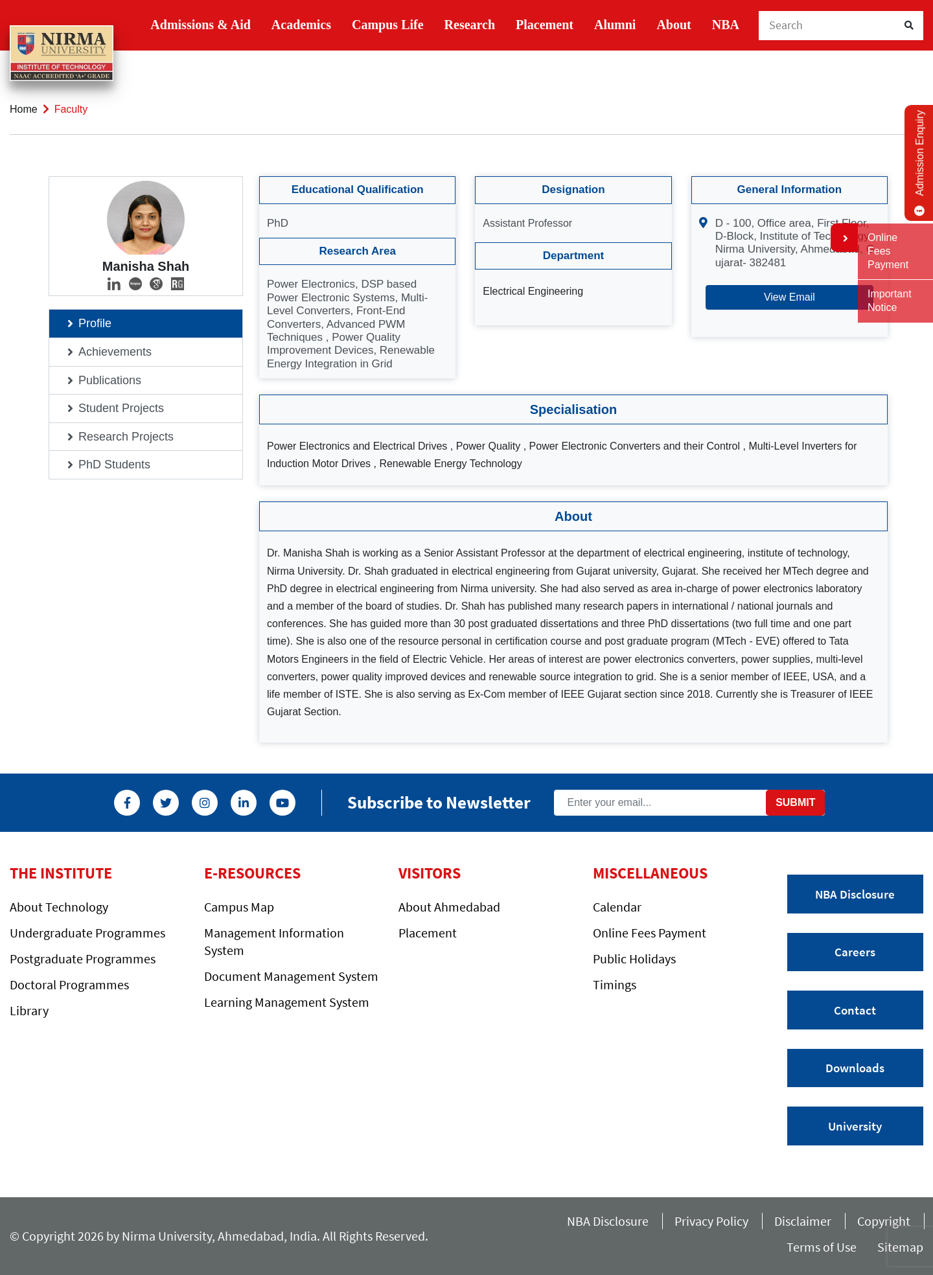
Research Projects (126, 436)
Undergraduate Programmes (87, 933)
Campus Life (388, 24)
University (855, 1126)
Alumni (615, 24)
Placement (544, 24)
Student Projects (121, 408)
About (673, 24)
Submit (795, 802)
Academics (301, 24)
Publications (109, 380)
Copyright (883, 1221)
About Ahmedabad (449, 907)
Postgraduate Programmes (83, 958)
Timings (614, 984)
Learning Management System (286, 1002)
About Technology (59, 907)
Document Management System (291, 976)
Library (29, 1010)
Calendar (617, 907)
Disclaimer (802, 1221)
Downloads (854, 1067)
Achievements (115, 351)
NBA (725, 24)
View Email (789, 297)
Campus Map (239, 907)
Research (470, 24)
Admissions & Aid (200, 24)
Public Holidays (634, 958)
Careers (855, 951)
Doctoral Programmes (69, 984)
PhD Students (114, 464)
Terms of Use (825, 1247)
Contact (855, 1010)
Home (24, 109)
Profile (94, 323)
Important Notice (890, 300)
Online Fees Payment (649, 933)
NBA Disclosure (855, 894)
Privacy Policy (711, 1221)
